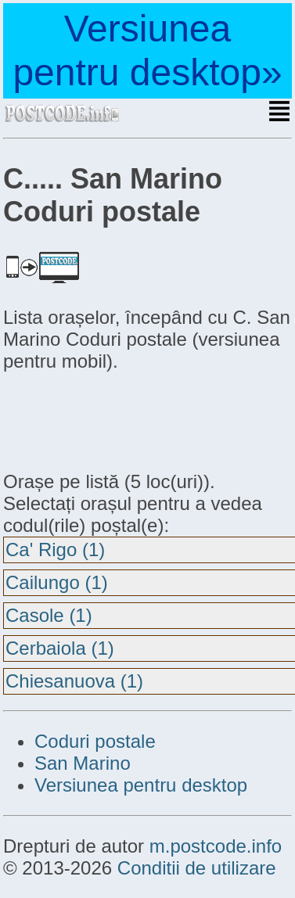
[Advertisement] (128, 419)
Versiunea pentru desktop (140, 785)
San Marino (82, 763)
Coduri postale (95, 741)
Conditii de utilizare (196, 867)
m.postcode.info (215, 846)
